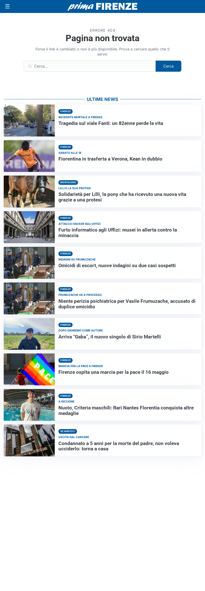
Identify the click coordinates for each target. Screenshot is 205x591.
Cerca (168, 66)
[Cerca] (90, 66)
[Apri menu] (7, 6)
